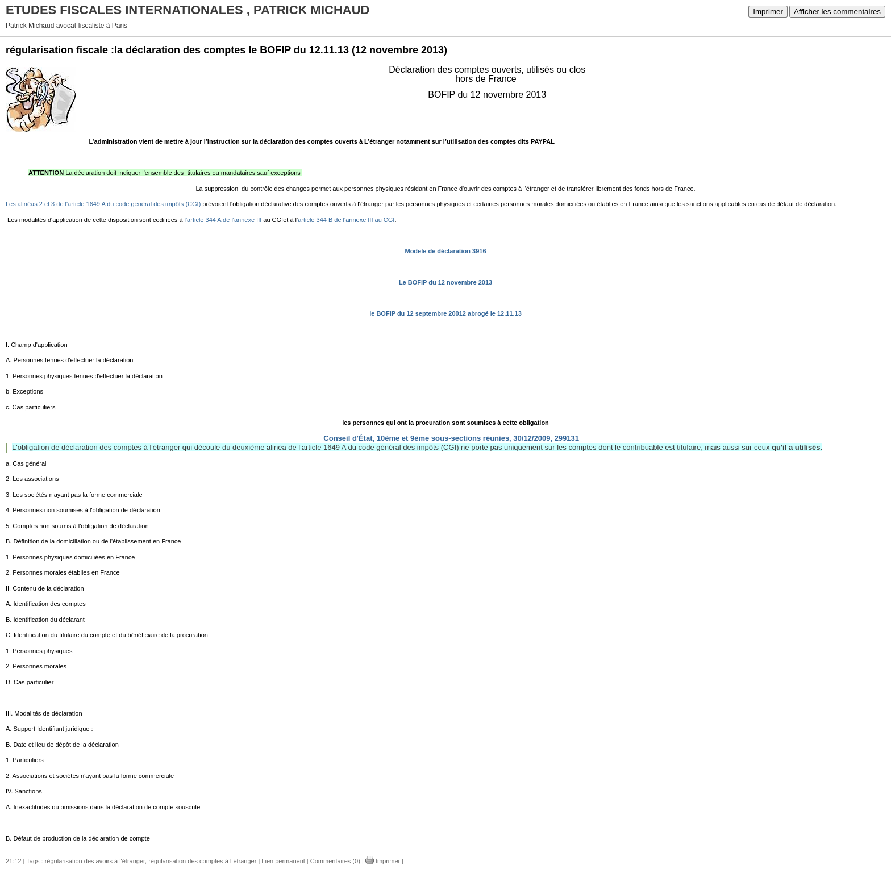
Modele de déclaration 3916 (445, 251)
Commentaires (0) (335, 861)
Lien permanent (283, 861)
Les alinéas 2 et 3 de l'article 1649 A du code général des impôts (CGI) (103, 203)
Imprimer (768, 11)
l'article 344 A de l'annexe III (224, 219)
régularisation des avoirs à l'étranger (95, 861)
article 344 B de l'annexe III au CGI (346, 219)
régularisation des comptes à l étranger (202, 861)
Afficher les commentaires (837, 11)
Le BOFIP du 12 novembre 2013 (445, 282)
